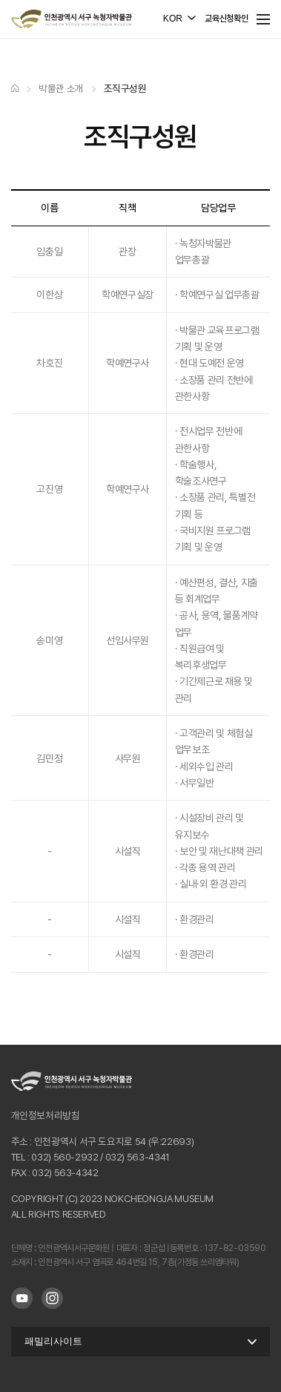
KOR (172, 18)
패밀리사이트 (53, 1341)
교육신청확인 (226, 18)
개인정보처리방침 (45, 1115)
